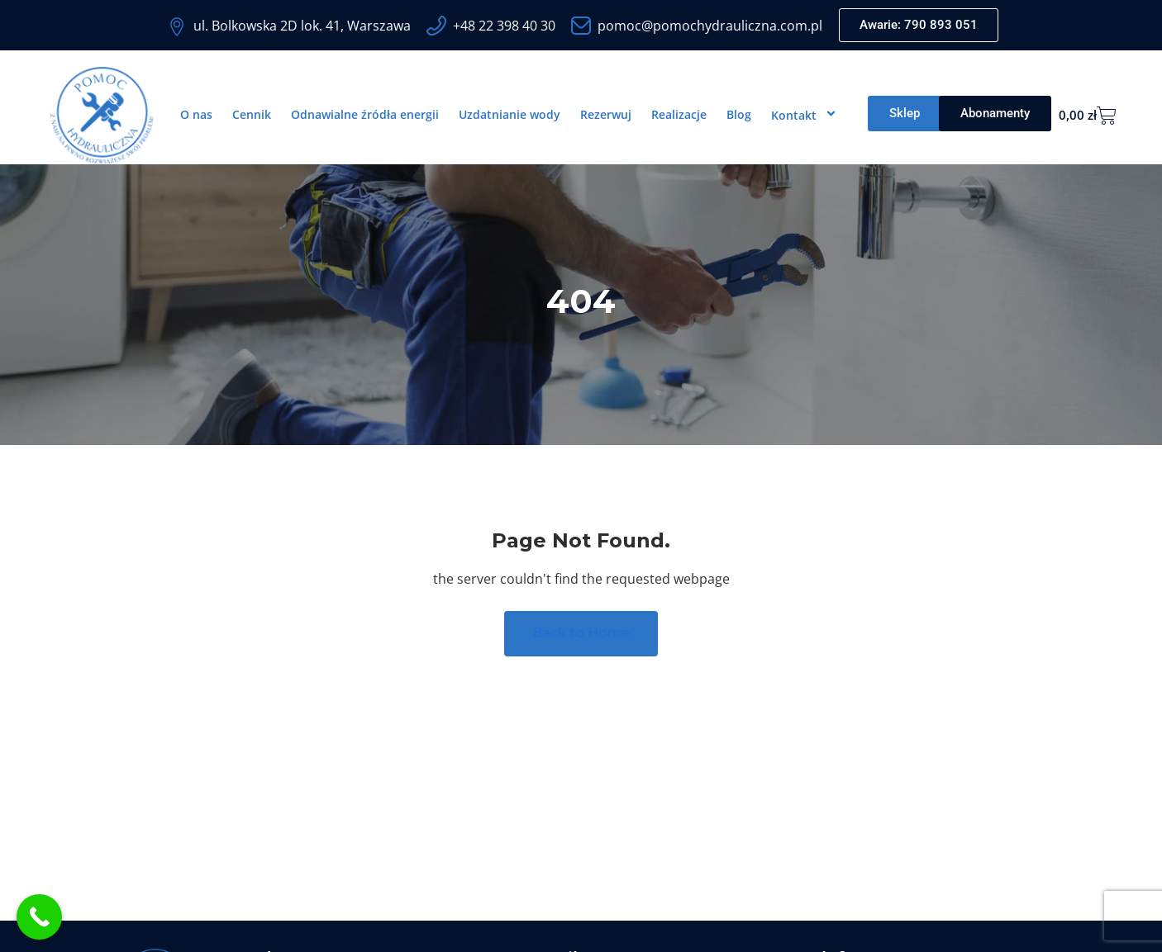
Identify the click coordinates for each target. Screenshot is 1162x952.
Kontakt (806, 115)
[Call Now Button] (39, 917)
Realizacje (679, 114)
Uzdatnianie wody (509, 114)
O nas (196, 114)
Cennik (251, 114)
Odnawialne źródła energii (365, 114)
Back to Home (581, 634)
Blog (738, 114)
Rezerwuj (605, 114)
